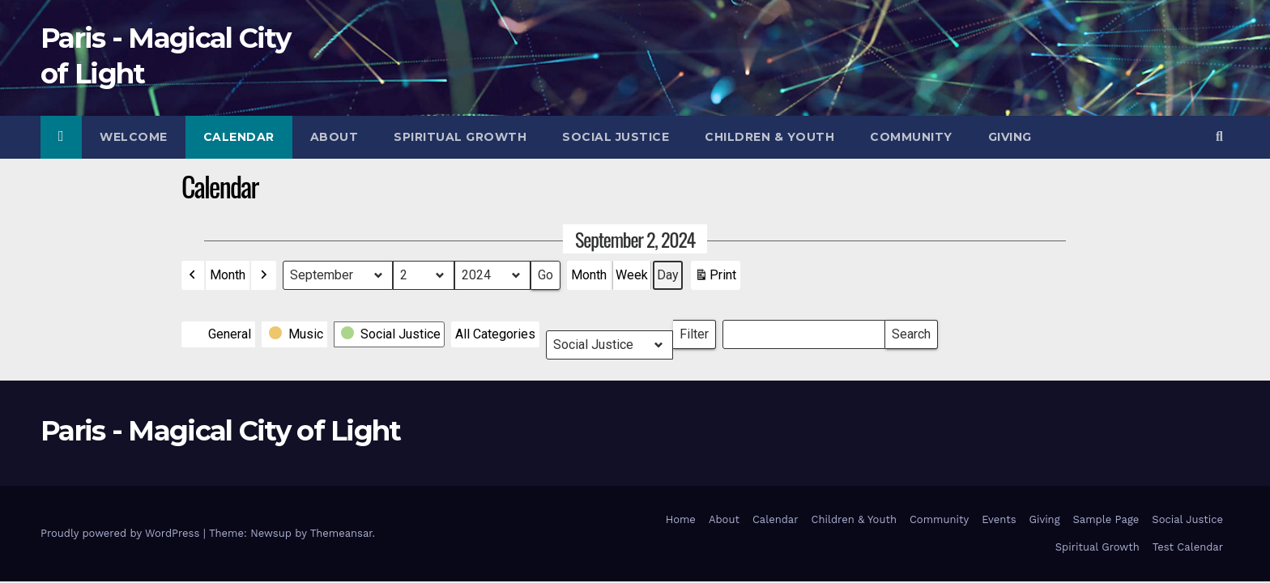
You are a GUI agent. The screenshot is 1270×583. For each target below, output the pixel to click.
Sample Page (1106, 519)
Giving (1010, 137)
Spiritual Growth (460, 137)
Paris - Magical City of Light (220, 431)
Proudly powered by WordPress (121, 533)
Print (715, 278)
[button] (1219, 136)
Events (999, 519)
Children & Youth (769, 137)
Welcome (134, 137)
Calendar (239, 137)
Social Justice (615, 137)
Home (681, 519)
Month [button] (227, 275)
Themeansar (341, 533)
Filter (698, 331)
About (334, 137)
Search (911, 331)
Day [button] (668, 275)
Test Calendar (1188, 547)
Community (911, 137)
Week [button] (632, 275)
